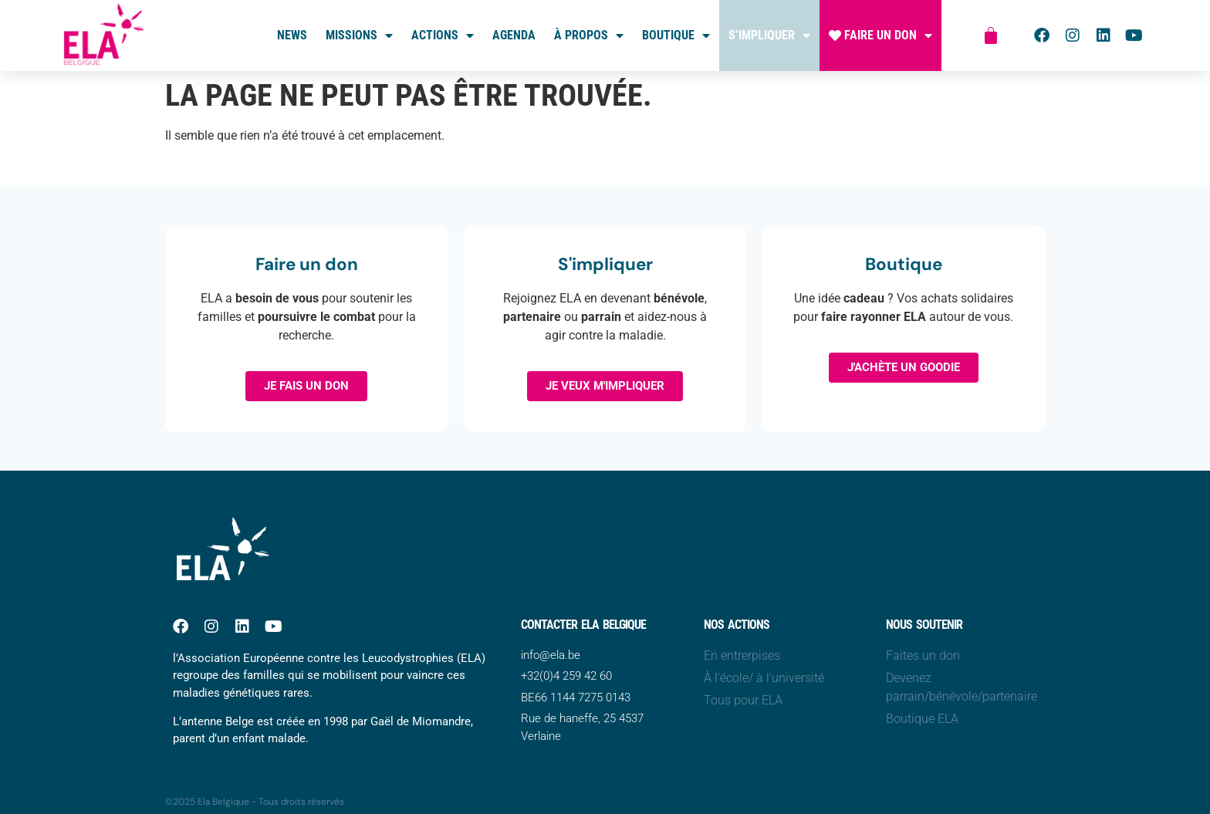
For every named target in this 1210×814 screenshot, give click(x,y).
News (292, 35)
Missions (359, 35)
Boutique (676, 35)
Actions (442, 35)
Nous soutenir (924, 624)
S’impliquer (769, 35)
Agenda (514, 35)
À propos (589, 35)
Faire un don (880, 35)
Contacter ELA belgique (583, 624)
